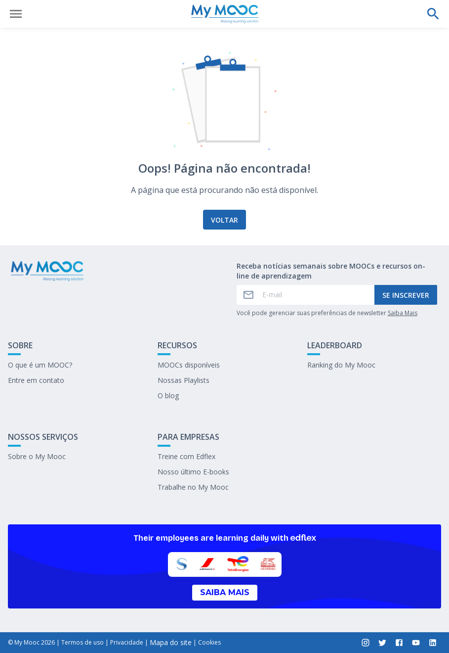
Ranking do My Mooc (341, 365)
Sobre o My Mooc (37, 456)
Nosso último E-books (193, 471)
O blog (168, 395)
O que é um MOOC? (40, 365)
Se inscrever (405, 295)
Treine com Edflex (186, 456)
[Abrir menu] (16, 14)
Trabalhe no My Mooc (193, 487)
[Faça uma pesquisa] (433, 14)
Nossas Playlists (183, 380)
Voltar (224, 220)
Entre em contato (36, 380)
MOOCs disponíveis (189, 365)
